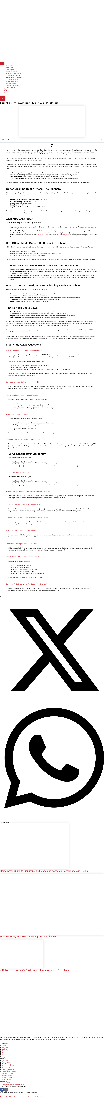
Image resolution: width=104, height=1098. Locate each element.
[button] (101, 140)
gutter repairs (64, 235)
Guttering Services (12, 79)
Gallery (6, 91)
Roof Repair (10, 69)
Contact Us (8, 93)
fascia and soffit (43, 235)
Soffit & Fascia (11, 83)
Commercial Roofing (13, 75)
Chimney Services (12, 81)
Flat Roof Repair (11, 71)
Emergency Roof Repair (14, 73)
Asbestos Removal (12, 85)
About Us (7, 89)
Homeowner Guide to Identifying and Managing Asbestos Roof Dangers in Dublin (46, 871)
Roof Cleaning (10, 87)
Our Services (8, 66)
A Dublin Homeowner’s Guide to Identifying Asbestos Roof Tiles (36, 971)
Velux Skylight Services (14, 77)
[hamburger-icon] (2, 63)
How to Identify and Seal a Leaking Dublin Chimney (29, 937)
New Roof (9, 68)
